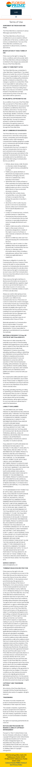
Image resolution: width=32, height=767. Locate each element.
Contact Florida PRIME (12, 763)
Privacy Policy (17, 765)
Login (16, 12)
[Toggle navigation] (16, 17)
